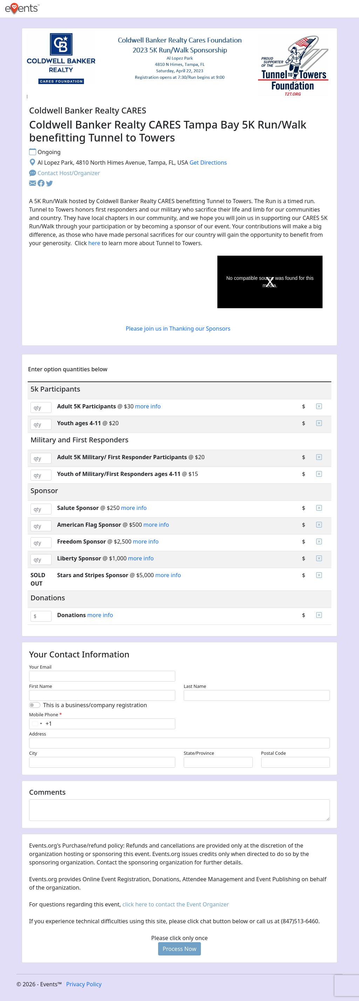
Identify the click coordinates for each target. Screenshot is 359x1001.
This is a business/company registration (95, 705)
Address (37, 734)
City (33, 753)
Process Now (179, 949)
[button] (42, 183)
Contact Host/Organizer (64, 173)
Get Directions (208, 162)
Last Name (195, 686)
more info (148, 406)
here (94, 243)
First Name (40, 686)
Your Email (40, 667)
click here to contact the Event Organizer (175, 904)
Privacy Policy (84, 984)
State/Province (199, 753)
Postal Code (273, 753)
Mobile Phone (45, 714)
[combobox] (40, 724)
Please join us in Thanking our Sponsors (179, 328)
